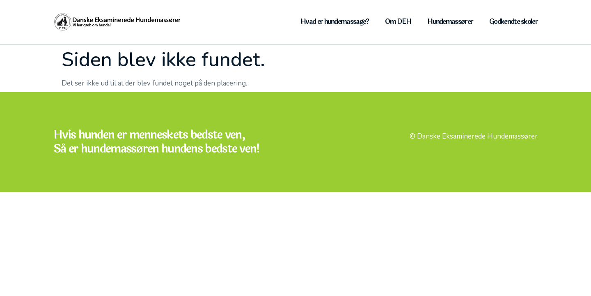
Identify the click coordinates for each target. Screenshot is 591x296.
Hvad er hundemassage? (334, 21)
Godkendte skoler (513, 21)
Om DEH (398, 21)
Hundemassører (450, 21)
